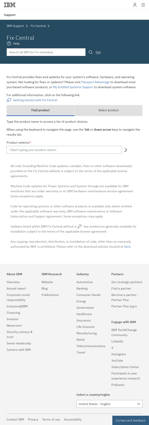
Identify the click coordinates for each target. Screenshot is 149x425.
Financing (13, 313)
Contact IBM (15, 419)
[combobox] (109, 404)
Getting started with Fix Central (35, 100)
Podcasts (117, 385)
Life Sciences (85, 327)
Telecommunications (91, 346)
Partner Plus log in (124, 306)
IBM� (10, 5)
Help (16, 43)
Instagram (118, 354)
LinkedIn (117, 341)
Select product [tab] (108, 110)
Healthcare (84, 314)
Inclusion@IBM (17, 306)
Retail (80, 339)
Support (10, 15)
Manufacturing (86, 333)
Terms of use (51, 419)
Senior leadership (19, 343)
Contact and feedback (131, 420)
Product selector (19, 142)
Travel (80, 352)
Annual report (16, 288)
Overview (13, 282)
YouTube (117, 360)
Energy (81, 301)
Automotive (84, 282)
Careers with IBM (19, 350)
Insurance (83, 320)
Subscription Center (125, 367)
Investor (12, 319)
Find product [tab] (40, 110)
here (127, 246)
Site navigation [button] (143, 7)
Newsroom (14, 325)
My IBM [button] (135, 6)
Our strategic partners (126, 282)
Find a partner (121, 288)
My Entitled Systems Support (73, 87)
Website (47, 282)
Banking (81, 288)
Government (85, 307)
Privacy (33, 419)
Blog (45, 288)
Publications (50, 295)
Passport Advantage (95, 82)
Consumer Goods (88, 295)
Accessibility (72, 419)
